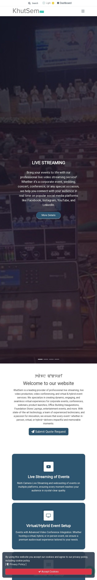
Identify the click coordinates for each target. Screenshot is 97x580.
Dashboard (64, 3)
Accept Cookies (48, 571)
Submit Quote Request (48, 431)
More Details (48, 210)
